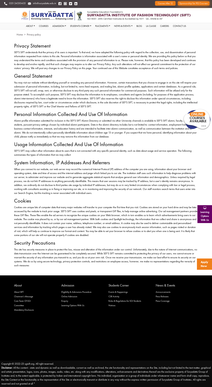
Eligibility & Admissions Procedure (76, 291)
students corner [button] (79, 26)
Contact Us (179, 26)
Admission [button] (58, 26)
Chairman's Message (23, 296)
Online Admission (69, 296)
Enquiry (64, 300)
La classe (151, 26)
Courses (43, 26)
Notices (111, 305)
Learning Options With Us (72, 305)
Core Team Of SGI (22, 300)
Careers (164, 26)
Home (20, 34)
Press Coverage (163, 300)
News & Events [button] (122, 26)
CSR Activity (113, 296)
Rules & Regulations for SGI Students (124, 300)
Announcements (163, 291)
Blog (139, 26)
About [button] (29, 26)
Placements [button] (101, 26)
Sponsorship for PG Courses (194, 3)
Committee (19, 305)
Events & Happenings (118, 291)
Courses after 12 (165, 3)
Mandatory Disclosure (24, 309)
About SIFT (19, 291)
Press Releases (162, 296)
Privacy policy (34, 34)
